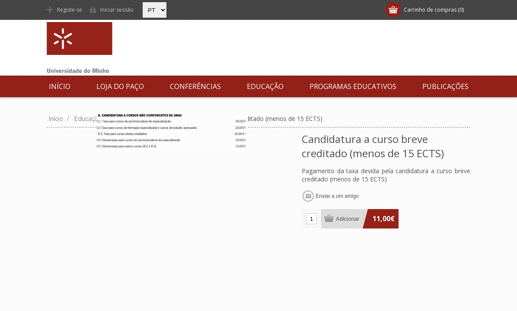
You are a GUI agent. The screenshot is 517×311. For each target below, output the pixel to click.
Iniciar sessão (117, 9)
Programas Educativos (353, 86)
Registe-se (69, 9)
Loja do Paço (120, 86)
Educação (265, 86)
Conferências (195, 86)
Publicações (445, 86)
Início (59, 86)
